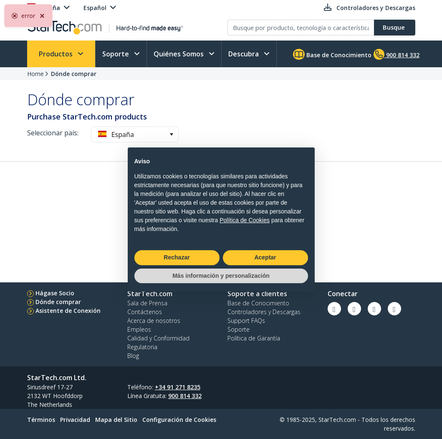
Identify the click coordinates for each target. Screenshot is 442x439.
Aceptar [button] (265, 257)
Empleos (139, 329)
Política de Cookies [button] (245, 220)
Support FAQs (246, 321)
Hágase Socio (54, 293)
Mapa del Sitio (116, 420)
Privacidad (75, 420)
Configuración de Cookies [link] (179, 420)
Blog (133, 356)
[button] (171, 134)
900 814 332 (185, 396)
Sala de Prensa (147, 303)
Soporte (116, 53)
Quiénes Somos (179, 53)
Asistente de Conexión (68, 311)
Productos (56, 53)
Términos (41, 420)
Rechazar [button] (176, 257)
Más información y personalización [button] (221, 275)
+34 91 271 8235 (177, 387)
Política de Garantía (253, 338)
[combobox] (135, 134)
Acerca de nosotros (153, 321)
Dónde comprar (73, 74)
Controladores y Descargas (264, 312)
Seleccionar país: (52, 132)
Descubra (244, 53)
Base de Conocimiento (332, 54)
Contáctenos (144, 312)
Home (35, 74)
